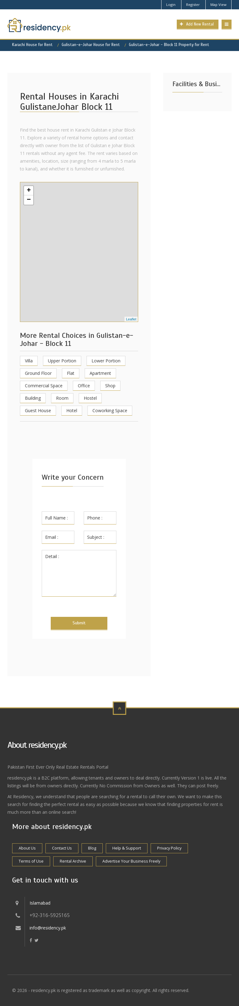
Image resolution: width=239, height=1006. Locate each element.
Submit (79, 623)
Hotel (71, 410)
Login (171, 4)
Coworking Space (109, 410)
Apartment (100, 373)
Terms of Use (31, 861)
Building (33, 398)
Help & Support (126, 848)
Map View (218, 4)
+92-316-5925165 (50, 915)
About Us (27, 848)
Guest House (38, 410)
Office (84, 386)
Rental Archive (73, 861)
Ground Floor (38, 373)
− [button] (29, 200)
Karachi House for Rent (32, 44)
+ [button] (29, 190)
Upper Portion (62, 361)
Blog (92, 848)
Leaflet (131, 319)
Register (193, 4)
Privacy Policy (169, 848)
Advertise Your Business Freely (131, 861)
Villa (29, 361)
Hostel (90, 398)
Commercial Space (44, 386)
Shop (110, 386)
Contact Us (62, 848)
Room (62, 398)
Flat (70, 373)
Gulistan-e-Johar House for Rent (91, 44)
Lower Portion (105, 361)
